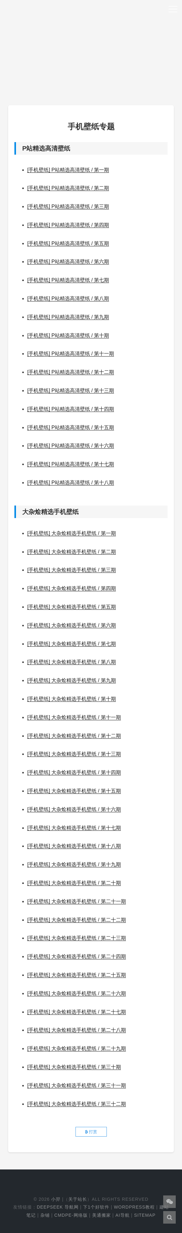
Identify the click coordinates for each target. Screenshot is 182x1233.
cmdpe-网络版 (70, 1215)
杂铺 (45, 1215)
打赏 (91, 1131)
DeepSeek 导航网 (57, 1207)
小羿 (55, 1199)
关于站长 (77, 1199)
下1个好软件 (96, 1207)
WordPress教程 (134, 1207)
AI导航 (122, 1215)
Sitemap (144, 1215)
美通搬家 (101, 1215)
